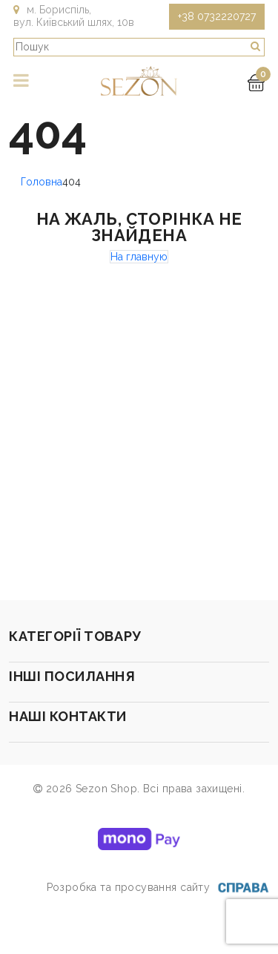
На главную (139, 257)
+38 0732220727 (217, 16)
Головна (41, 182)
